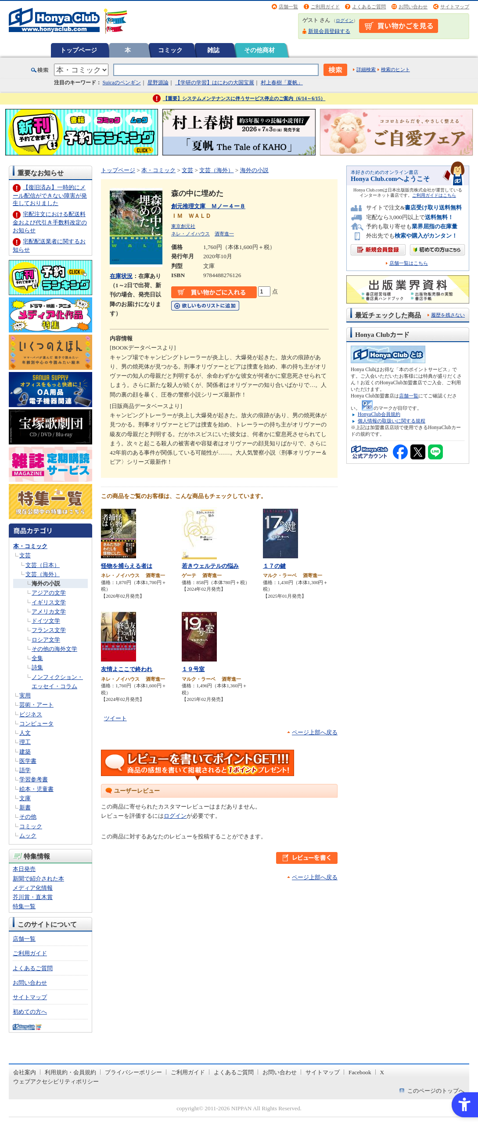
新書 (25, 807)
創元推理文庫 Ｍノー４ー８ (208, 206)
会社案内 (24, 1072)
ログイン (344, 20)
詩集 (37, 667)
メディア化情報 (33, 888)
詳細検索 (366, 69)
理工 (25, 742)
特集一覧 (24, 906)
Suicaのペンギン (122, 82)
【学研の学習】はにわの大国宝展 (214, 82)
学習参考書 (33, 779)
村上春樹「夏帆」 (282, 82)
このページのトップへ (435, 1090)
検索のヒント (395, 69)
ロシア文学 (46, 639)
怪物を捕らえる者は (126, 566)
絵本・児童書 (36, 789)
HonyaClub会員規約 (379, 414)
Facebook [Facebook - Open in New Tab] (360, 1072)
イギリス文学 (49, 602)
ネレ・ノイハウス (190, 233)
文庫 (25, 798)
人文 (25, 732)
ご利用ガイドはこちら (434, 195)
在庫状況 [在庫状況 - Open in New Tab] (121, 276)
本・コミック (30, 546)
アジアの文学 (49, 592)
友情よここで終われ (126, 669)
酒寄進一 (224, 233)
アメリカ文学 (49, 611)
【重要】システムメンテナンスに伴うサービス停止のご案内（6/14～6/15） (244, 98)
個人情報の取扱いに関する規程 (391, 420)
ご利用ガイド (325, 6)
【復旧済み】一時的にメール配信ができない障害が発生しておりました (50, 195)
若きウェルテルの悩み (210, 566)
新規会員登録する (329, 31)
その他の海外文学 (54, 649)
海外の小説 (46, 583)
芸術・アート (36, 704)
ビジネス (30, 714)
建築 (25, 751)
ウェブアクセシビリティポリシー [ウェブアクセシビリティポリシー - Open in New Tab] (56, 1081)
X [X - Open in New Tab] (382, 1072)
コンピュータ (36, 723)
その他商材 (259, 50)
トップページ (78, 50)
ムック (27, 835)
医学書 (27, 761)
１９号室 (193, 669)
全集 (37, 658)
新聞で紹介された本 (38, 878)
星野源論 (158, 82)
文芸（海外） (42, 574)
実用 (25, 695)
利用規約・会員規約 (70, 1072)
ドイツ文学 (46, 620)
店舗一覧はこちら (408, 263)
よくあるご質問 (369, 6)
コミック (170, 50)
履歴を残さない (448, 315)
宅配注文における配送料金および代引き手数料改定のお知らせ (50, 222)
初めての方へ (30, 1011)
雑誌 (213, 50)
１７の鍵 (274, 566)
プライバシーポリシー (133, 1072)
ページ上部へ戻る (315, 732)
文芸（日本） (42, 565)
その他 (27, 816)
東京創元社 (183, 226)
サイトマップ (454, 6)
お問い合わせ (413, 6)
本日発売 (24, 869)
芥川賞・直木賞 (33, 897)
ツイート (115, 718)
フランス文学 (49, 630)
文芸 (25, 555)
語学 (25, 770)
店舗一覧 (288, 6)
